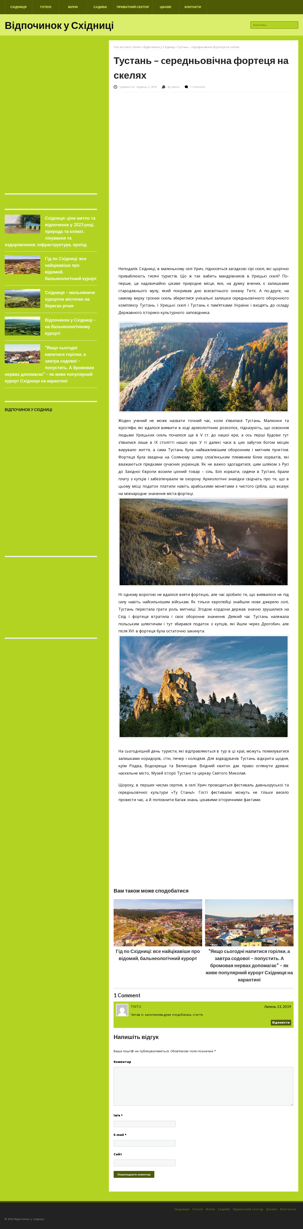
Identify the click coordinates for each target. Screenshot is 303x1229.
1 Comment (197, 87)
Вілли (73, 7)
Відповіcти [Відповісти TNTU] (281, 1022)
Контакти (193, 7)
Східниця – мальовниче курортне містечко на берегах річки (70, 299)
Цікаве (165, 7)
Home (136, 47)
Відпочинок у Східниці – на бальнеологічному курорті (70, 326)
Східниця (18, 7)
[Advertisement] (203, 128)
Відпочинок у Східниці (59, 25)
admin (176, 87)
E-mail (120, 1135)
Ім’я (118, 1115)
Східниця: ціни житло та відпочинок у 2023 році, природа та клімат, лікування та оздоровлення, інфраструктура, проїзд (50, 231)
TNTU (136, 1006)
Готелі (45, 7)
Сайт (118, 1154)
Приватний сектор (133, 7)
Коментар (122, 1062)
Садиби (100, 7)
